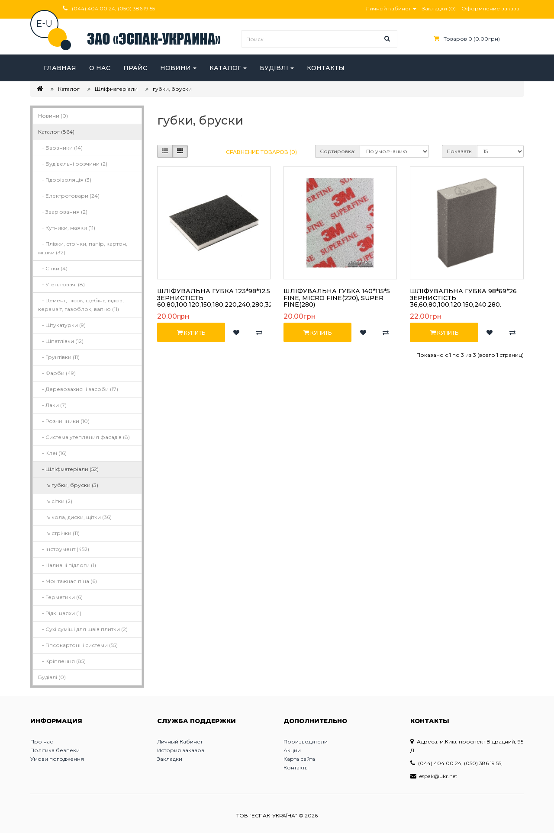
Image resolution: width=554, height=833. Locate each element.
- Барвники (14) (60, 147)
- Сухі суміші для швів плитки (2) (83, 629)
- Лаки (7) (52, 405)
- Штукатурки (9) (62, 325)
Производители (305, 741)
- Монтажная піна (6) (67, 581)
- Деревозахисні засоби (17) (78, 389)
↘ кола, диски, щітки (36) (75, 517)
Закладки (169, 759)
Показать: (460, 151)
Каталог (225, 68)
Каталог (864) (56, 131)
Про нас (41, 741)
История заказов (180, 750)
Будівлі (274, 68)
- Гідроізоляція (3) (64, 179)
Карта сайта (299, 759)
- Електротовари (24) (69, 195)
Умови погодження (57, 759)
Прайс (135, 68)
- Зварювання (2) (62, 211)
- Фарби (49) (57, 373)
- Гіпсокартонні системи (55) (78, 645)
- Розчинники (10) (64, 421)
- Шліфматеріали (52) (68, 469)
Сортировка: (337, 151)
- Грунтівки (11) (59, 357)
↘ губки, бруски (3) (68, 485)
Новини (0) (53, 115)
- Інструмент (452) (63, 549)
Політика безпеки (55, 750)
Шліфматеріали (116, 89)
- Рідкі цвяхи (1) (59, 613)
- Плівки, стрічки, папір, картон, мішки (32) (82, 248)
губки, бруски (172, 89)
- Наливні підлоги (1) (67, 565)
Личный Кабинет (180, 741)
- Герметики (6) (60, 597)
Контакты (326, 68)
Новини (175, 68)
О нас (99, 68)
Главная (60, 68)
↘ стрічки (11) (59, 533)
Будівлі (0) (52, 677)
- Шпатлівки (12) (61, 341)
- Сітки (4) (53, 268)
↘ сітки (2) (55, 501)
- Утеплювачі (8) (61, 284)
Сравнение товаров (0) (261, 152)
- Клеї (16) (52, 453)
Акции (292, 750)
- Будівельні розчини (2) (72, 163)
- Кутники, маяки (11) (66, 227)
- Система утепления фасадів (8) (84, 437)
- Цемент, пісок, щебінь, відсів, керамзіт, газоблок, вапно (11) (81, 304)
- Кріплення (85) (62, 661)
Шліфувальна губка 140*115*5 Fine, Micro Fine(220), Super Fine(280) (336, 297)
